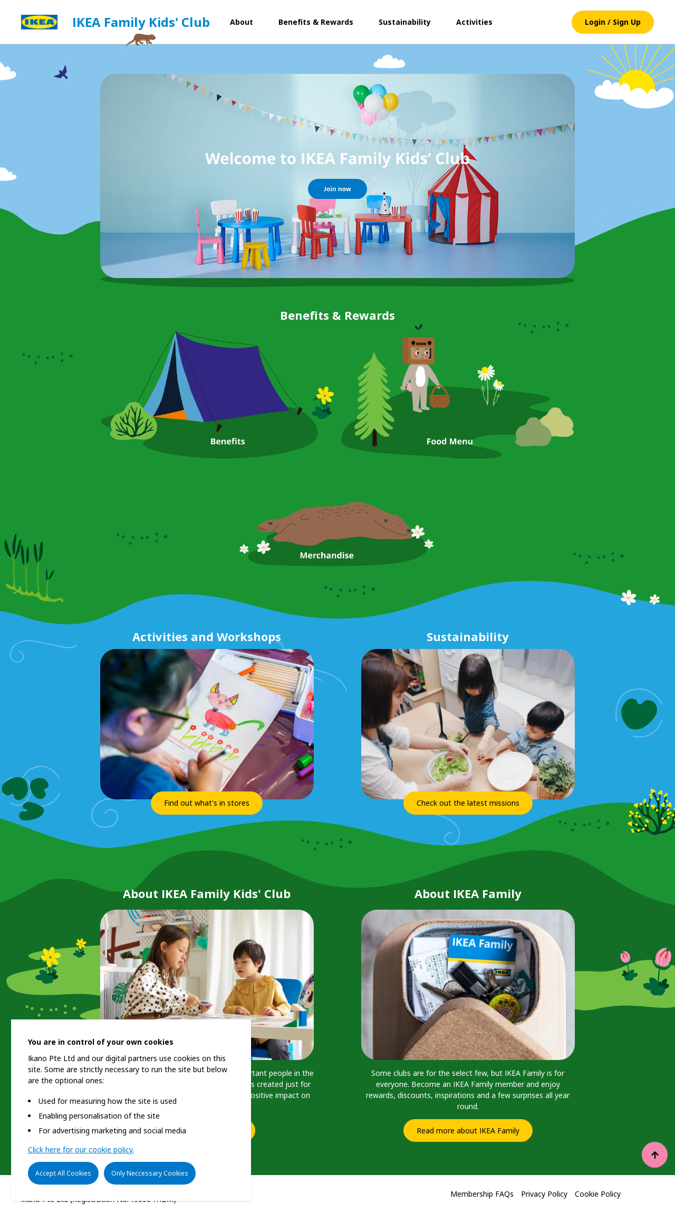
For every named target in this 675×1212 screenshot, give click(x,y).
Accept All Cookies (63, 1173)
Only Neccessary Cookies (149, 1173)
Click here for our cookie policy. (81, 1149)
